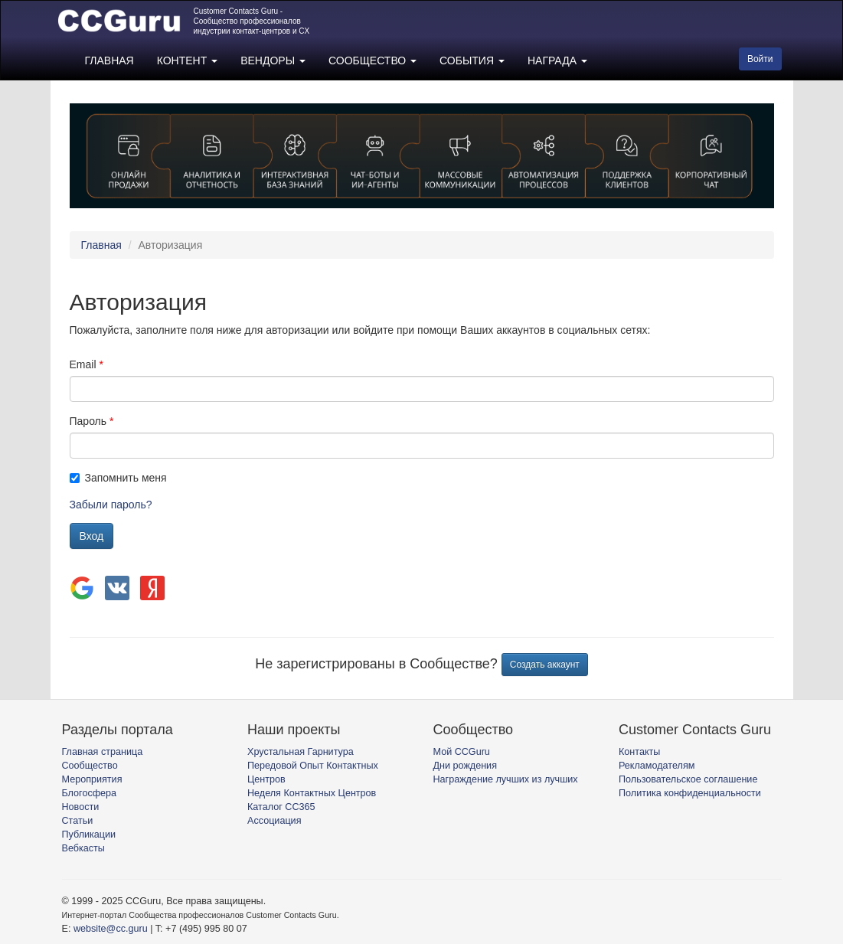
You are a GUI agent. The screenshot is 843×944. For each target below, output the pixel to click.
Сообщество (90, 765)
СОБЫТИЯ (472, 60)
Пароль (88, 421)
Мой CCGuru (461, 751)
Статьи (77, 820)
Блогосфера (89, 793)
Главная (101, 245)
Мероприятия (92, 779)
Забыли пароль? (111, 504)
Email (83, 364)
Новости (81, 807)
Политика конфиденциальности (690, 793)
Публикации (89, 834)
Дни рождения (465, 765)
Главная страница (102, 751)
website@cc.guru (111, 928)
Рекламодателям (656, 765)
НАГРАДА (557, 60)
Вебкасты (83, 848)
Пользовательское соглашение (688, 779)
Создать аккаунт (545, 664)
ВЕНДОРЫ (273, 60)
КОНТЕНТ (187, 60)
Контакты (639, 751)
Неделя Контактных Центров (311, 793)
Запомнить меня (118, 478)
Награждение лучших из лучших (505, 779)
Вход (92, 536)
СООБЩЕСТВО (372, 60)
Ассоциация (274, 820)
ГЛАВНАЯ (109, 60)
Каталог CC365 (281, 807)
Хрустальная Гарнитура (300, 751)
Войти (760, 59)
